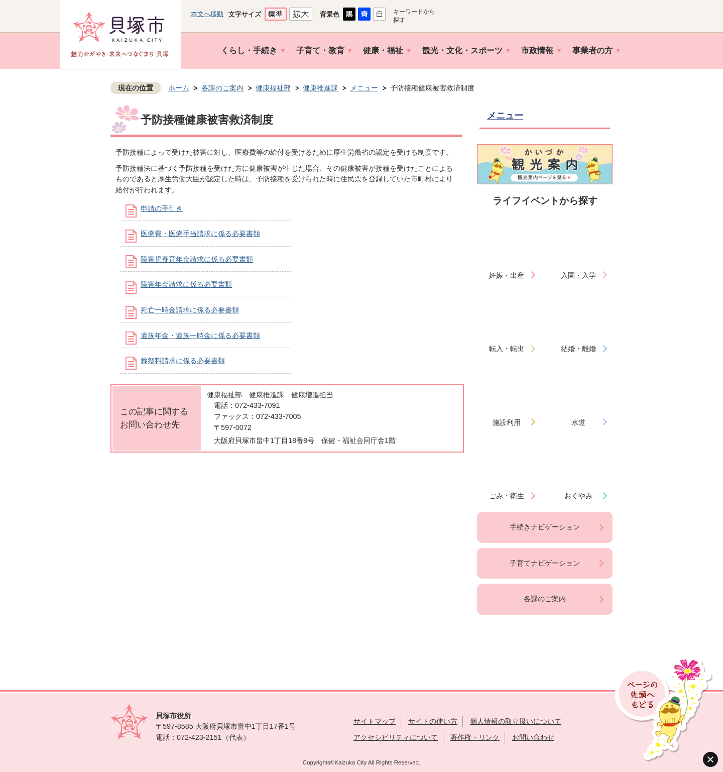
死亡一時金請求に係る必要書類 (190, 310)
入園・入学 (578, 275)
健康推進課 (320, 88)
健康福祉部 (273, 88)
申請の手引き (162, 208)
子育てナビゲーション (545, 563)
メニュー (364, 88)
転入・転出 (506, 349)
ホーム (178, 88)
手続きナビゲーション (545, 527)
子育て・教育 (320, 50)
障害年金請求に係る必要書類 (186, 284)
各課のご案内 (222, 88)
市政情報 (537, 50)
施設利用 (507, 422)
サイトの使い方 (432, 721)
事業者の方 (592, 50)
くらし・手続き (249, 50)
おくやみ (578, 496)
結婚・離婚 (578, 349)
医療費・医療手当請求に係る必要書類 (200, 234)
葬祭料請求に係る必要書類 (183, 361)
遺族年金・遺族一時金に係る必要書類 (200, 336)
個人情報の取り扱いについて (515, 721)
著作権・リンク (475, 737)
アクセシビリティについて (395, 737)
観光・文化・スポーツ (462, 50)
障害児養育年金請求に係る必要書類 (197, 259)
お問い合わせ (533, 737)
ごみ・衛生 (506, 496)
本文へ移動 (207, 14)
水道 (578, 422)
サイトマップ (374, 721)
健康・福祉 (383, 50)
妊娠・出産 (506, 275)
